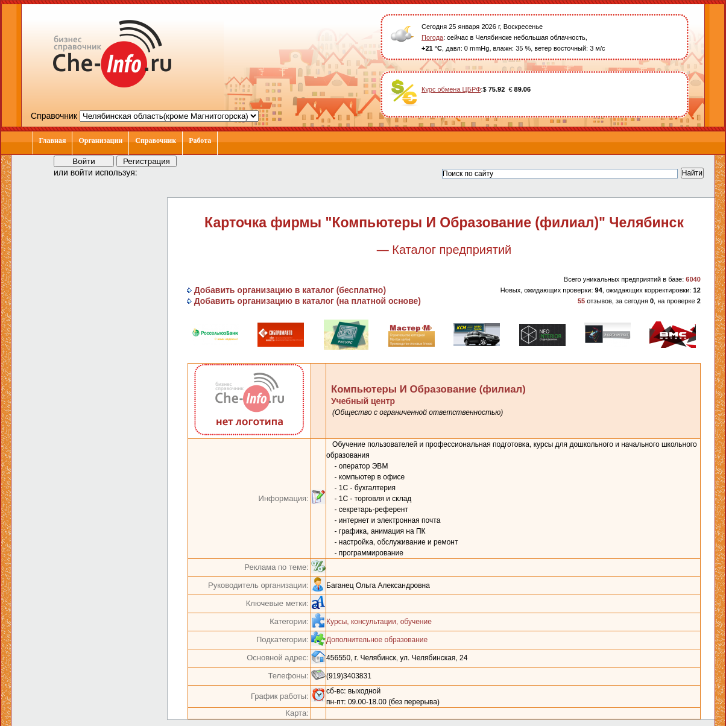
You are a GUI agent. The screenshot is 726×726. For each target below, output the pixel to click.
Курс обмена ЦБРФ (451, 89)
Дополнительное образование (377, 640)
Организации (100, 140)
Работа (200, 140)
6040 (693, 279)
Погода (432, 37)
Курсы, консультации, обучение (379, 621)
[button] (157, 172)
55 (581, 301)
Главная (52, 140)
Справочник (155, 140)
